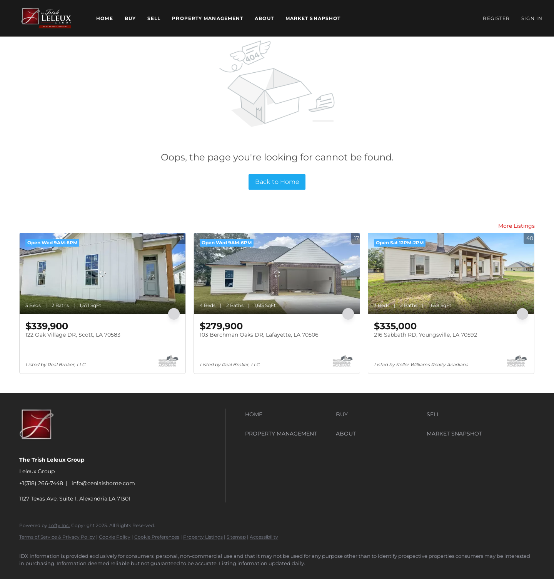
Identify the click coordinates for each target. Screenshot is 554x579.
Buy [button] (130, 18)
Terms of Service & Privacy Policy (57, 537)
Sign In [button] (531, 18)
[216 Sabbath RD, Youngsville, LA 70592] (451, 273)
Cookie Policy (114, 537)
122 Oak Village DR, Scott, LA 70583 (72, 334)
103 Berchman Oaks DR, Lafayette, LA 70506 (259, 334)
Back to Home (277, 181)
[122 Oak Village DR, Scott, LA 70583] (102, 273)
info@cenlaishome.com (103, 483)
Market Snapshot (313, 18)
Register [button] (496, 18)
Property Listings (203, 537)
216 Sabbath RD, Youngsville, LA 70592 (425, 334)
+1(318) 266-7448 (41, 483)
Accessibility (264, 537)
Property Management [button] (207, 18)
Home (104, 18)
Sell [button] (153, 18)
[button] (46, 18)
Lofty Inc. (59, 525)
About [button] (264, 18)
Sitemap (236, 537)
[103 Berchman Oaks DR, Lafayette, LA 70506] (277, 273)
